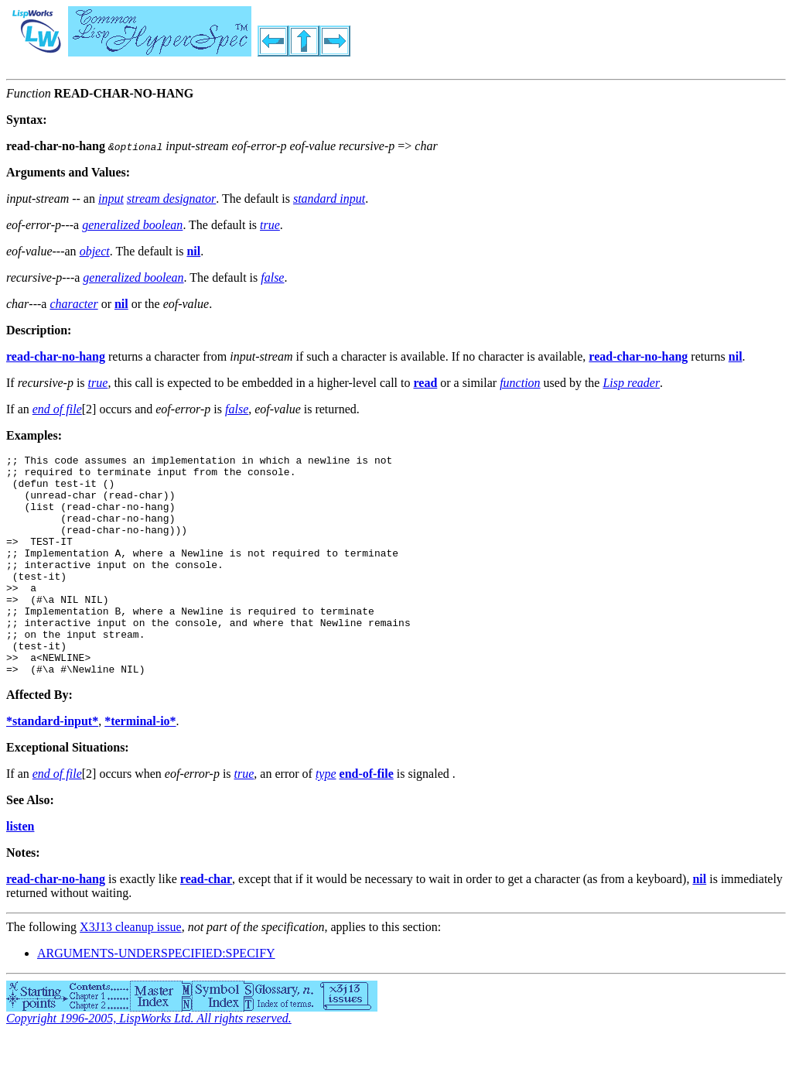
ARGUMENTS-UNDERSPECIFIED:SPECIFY (156, 997)
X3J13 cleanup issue (131, 971)
